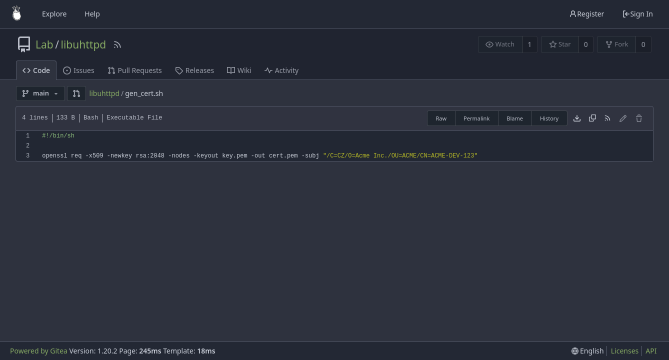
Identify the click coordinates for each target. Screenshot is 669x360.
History (549, 118)
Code (36, 70)
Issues (78, 70)
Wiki (239, 70)
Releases (194, 70)
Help (92, 13)
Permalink (477, 118)
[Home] (16, 14)
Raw (441, 118)
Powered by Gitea (39, 351)
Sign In (637, 13)
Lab (45, 45)
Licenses (625, 351)
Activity (281, 70)
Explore (54, 13)
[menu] (588, 351)
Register (586, 13)
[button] (76, 93)
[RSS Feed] (117, 44)
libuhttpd (83, 45)
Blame (514, 118)
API (651, 351)
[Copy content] (592, 119)
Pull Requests (135, 70)
